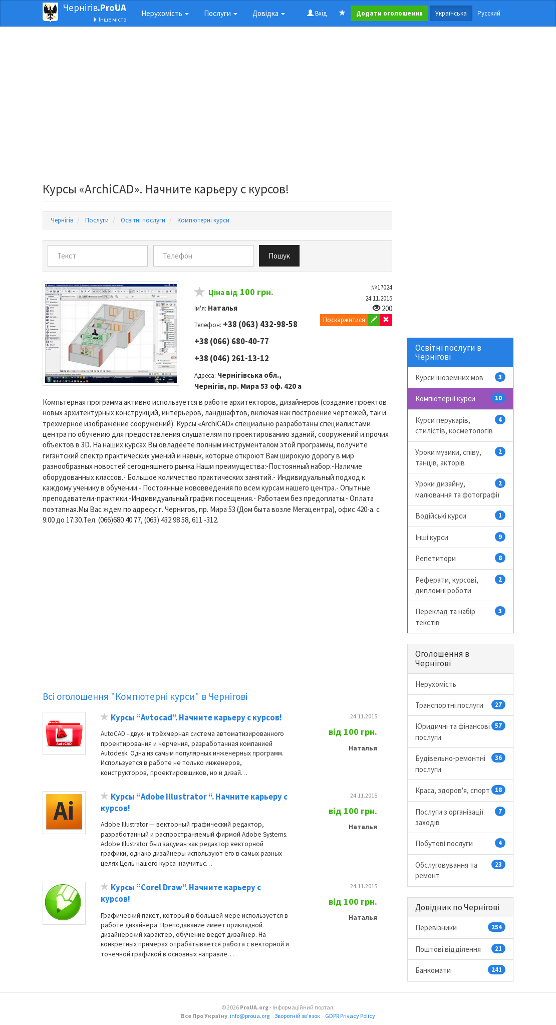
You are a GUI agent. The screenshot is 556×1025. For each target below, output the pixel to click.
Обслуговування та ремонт (460, 870)
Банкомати (460, 970)
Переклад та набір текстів (460, 616)
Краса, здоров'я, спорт (460, 790)
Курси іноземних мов (460, 377)
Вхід (317, 13)
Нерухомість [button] (165, 13)
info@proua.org (249, 1015)
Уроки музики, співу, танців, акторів (460, 457)
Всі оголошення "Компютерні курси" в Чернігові (145, 696)
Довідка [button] (268, 13)
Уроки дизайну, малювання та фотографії (460, 488)
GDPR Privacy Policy (350, 1015)
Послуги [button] (220, 13)
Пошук (279, 256)
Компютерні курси (460, 398)
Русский (488, 13)
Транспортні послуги (460, 705)
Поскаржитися (344, 320)
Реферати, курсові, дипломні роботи (460, 585)
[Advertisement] (217, 107)
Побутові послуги (460, 843)
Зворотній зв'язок (297, 1015)
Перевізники (460, 927)
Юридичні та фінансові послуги (460, 731)
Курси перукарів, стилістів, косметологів (460, 425)
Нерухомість (435, 684)
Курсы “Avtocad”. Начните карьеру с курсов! (196, 717)
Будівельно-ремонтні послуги (460, 763)
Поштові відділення (460, 949)
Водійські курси (460, 515)
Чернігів (94, 8)
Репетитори (460, 558)
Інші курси (460, 537)
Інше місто (109, 19)
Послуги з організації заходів (460, 817)
